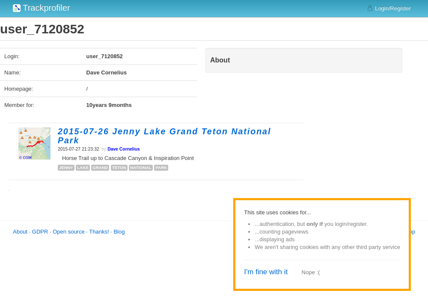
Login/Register (389, 8)
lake (83, 167)
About (20, 231)
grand (100, 167)
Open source (68, 231)
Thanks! (99, 231)
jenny (66, 167)
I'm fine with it (266, 272)
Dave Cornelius (123, 149)
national (141, 167)
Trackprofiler (41, 7)
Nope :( (311, 272)
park (161, 167)
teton (119, 167)
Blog (119, 231)
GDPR (40, 231)
